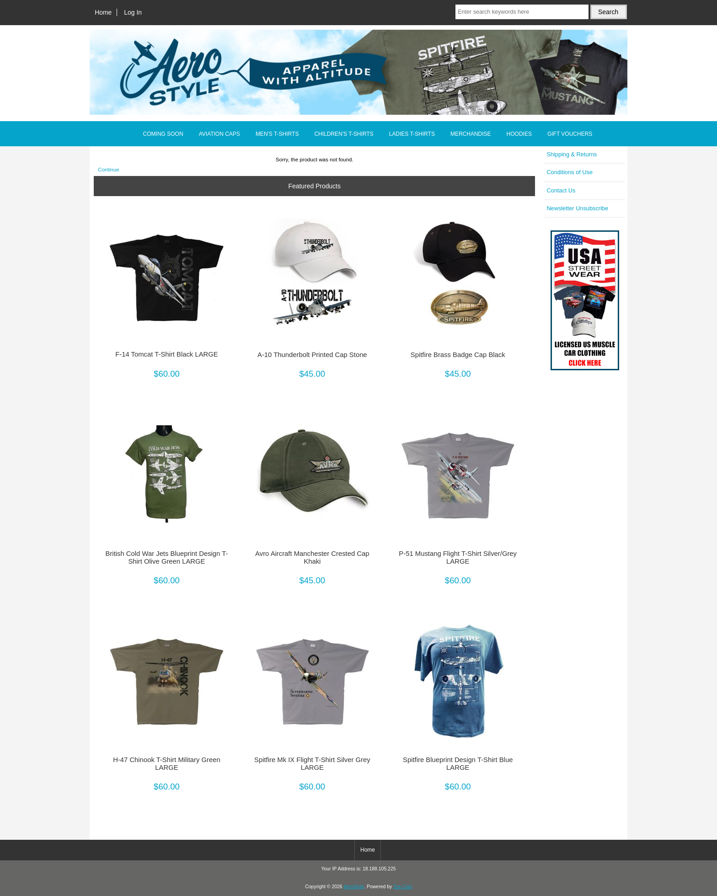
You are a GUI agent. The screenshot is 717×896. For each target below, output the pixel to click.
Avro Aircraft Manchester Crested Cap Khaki (312, 557)
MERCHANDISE (470, 134)
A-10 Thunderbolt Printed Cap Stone (312, 354)
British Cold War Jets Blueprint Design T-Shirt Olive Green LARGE (167, 557)
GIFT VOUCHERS (569, 134)
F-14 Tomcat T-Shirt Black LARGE (166, 354)
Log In (133, 12)
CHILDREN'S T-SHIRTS (343, 134)
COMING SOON (163, 134)
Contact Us (560, 190)
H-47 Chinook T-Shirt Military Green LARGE (166, 763)
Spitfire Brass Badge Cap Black (458, 354)
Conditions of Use (569, 172)
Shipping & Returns (571, 154)
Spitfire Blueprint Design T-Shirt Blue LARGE (458, 763)
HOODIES (519, 134)
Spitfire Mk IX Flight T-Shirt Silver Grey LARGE (312, 763)
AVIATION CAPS (219, 134)
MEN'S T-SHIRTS (277, 134)
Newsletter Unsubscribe (577, 208)
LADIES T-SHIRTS (412, 134)
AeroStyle (353, 886)
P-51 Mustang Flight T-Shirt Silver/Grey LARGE (458, 557)
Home (103, 12)
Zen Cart (402, 886)
